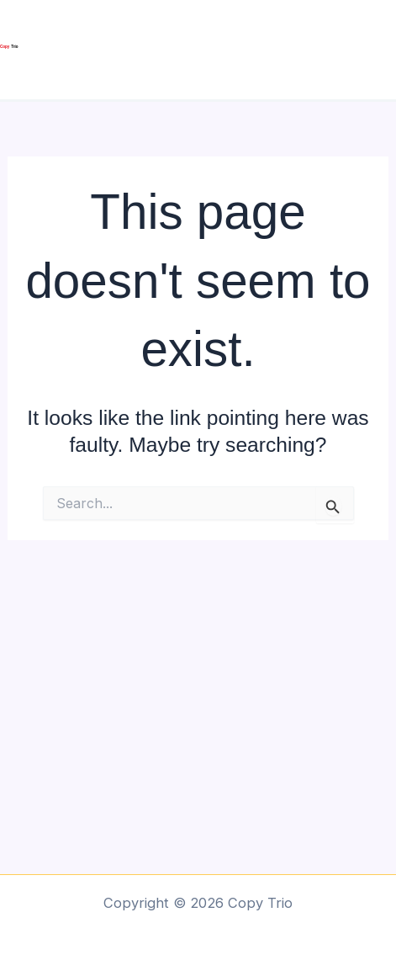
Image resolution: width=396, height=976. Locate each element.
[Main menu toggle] (377, 50)
